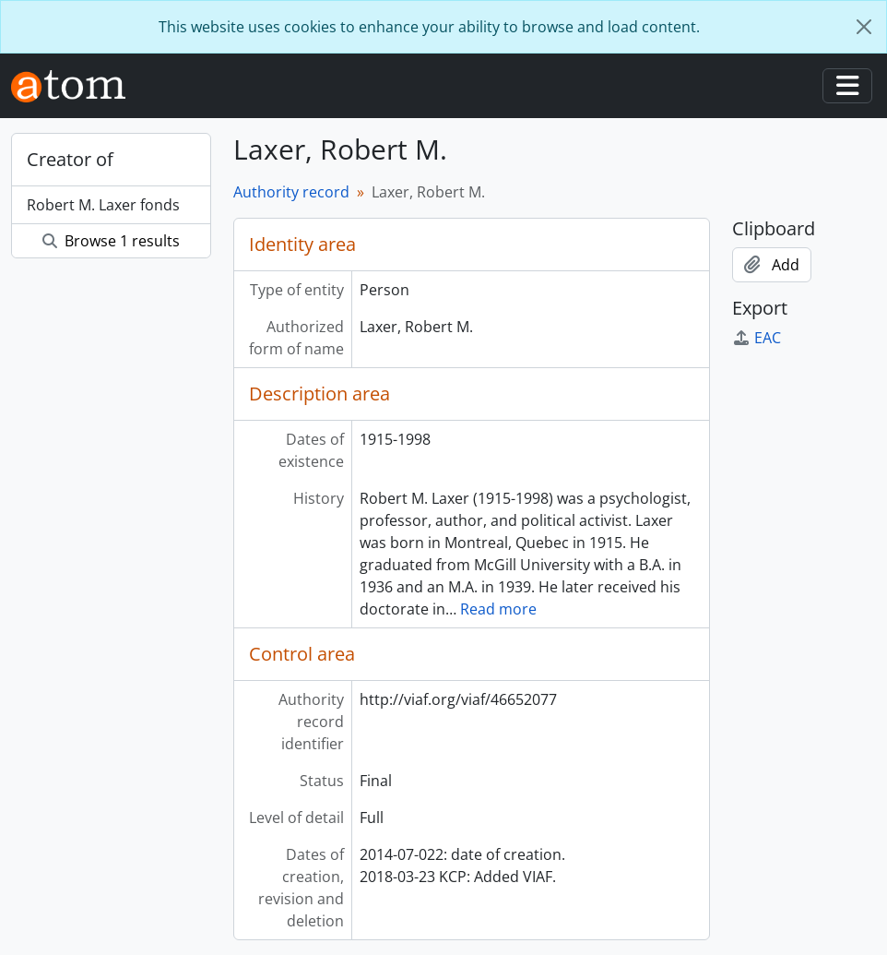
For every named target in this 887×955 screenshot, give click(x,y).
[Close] (864, 27)
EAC (756, 338)
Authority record (291, 192)
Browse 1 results (111, 241)
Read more (498, 609)
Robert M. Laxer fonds (103, 205)
